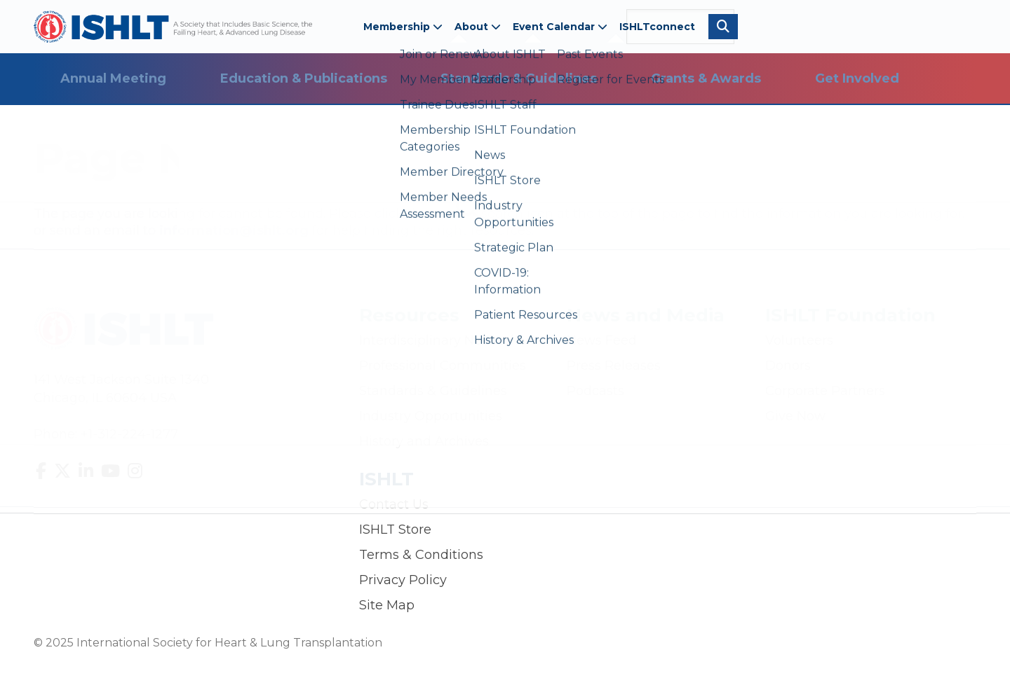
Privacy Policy (403, 580)
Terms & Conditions (421, 554)
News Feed (602, 340)
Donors (788, 365)
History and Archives (424, 441)
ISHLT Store (395, 529)
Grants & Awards (706, 78)
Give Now (795, 416)
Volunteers (799, 340)
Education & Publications (303, 78)
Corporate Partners (825, 391)
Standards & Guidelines (518, 78)
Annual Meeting (113, 78)
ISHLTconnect (657, 26)
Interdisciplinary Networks (442, 340)
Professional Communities (442, 365)
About (477, 26)
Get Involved (857, 78)
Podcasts (595, 391)
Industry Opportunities (430, 416)
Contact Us (394, 504)
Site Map (387, 605)
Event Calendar (560, 26)
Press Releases (614, 365)
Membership (403, 26)
